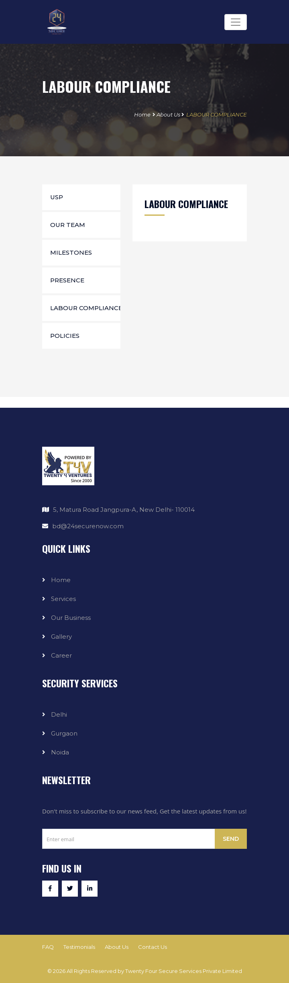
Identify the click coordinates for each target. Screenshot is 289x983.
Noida (60, 752)
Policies (64, 335)
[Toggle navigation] (235, 22)
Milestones (71, 252)
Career (61, 655)
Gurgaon (64, 733)
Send (231, 838)
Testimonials (79, 947)
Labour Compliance (85, 308)
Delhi (59, 714)
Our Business (71, 617)
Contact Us (152, 947)
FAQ (48, 947)
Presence (67, 280)
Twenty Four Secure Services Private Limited (183, 971)
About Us (168, 114)
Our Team (67, 225)
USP (56, 197)
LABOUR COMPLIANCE (216, 114)
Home (142, 114)
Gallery (61, 636)
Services (63, 599)
